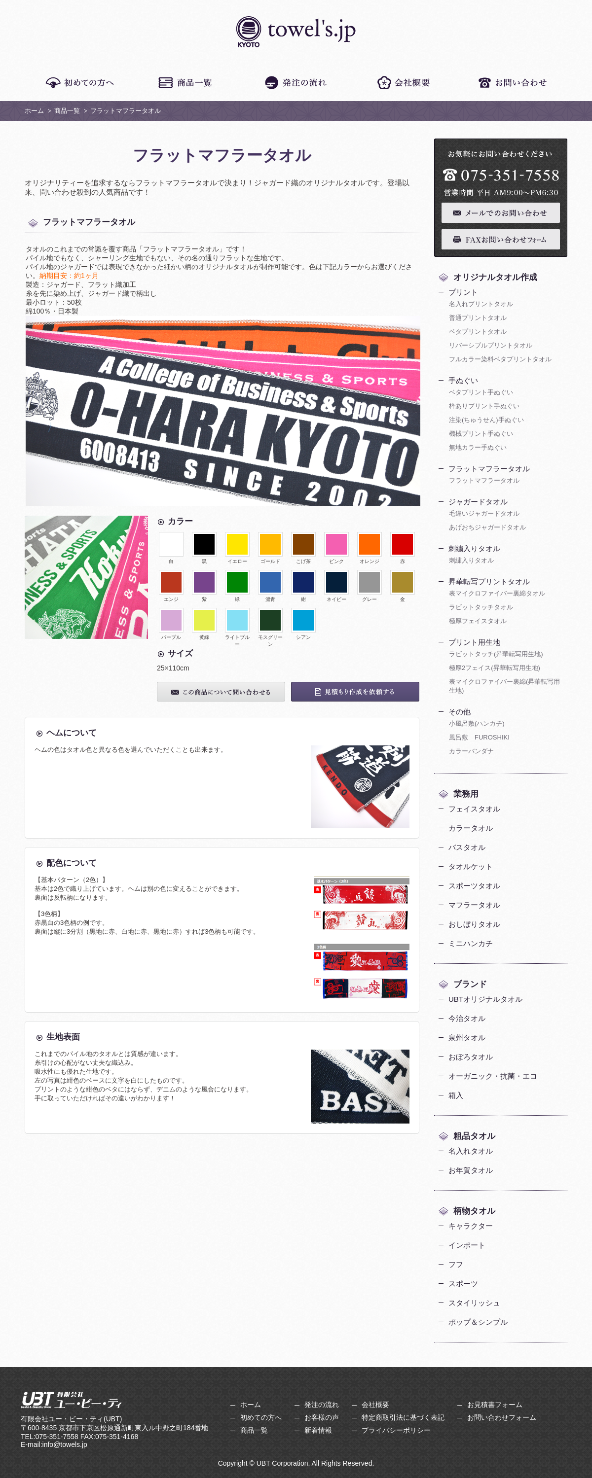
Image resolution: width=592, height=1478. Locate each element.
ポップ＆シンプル (478, 1322)
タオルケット (470, 866)
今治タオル (466, 1018)
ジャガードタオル (478, 501)
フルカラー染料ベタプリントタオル (500, 359)
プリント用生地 (474, 642)
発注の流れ (321, 1404)
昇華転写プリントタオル (489, 581)
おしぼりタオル (474, 924)
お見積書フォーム (494, 1404)
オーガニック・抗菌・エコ (492, 1076)
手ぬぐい (463, 380)
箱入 (455, 1095)
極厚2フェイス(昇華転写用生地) (494, 667)
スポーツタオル (474, 885)
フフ (455, 1264)
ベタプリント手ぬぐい (481, 392)
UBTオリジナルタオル (485, 999)
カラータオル (470, 828)
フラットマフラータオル (489, 468)
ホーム (34, 110)
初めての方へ (261, 1417)
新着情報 (318, 1430)
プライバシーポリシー (396, 1430)
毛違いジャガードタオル (484, 513)
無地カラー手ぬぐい (478, 447)
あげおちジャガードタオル (487, 527)
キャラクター (470, 1226)
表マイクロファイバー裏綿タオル (497, 593)
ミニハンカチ (470, 943)
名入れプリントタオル (481, 304)
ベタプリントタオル (478, 331)
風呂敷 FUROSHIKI (479, 737)
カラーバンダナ (471, 751)
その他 (459, 711)
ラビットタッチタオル (481, 607)
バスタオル (466, 847)
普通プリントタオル (478, 317)
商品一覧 (67, 110)
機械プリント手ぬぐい (481, 433)
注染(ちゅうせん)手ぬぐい (486, 419)
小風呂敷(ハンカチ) (477, 723)
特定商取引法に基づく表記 (403, 1417)
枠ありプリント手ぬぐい (484, 406)
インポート (466, 1245)
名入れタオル (470, 1151)
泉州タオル (466, 1037)
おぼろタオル (470, 1057)
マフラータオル (474, 905)
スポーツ (463, 1283)
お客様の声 (321, 1417)
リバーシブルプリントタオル (490, 345)
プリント (463, 292)
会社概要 (375, 1404)
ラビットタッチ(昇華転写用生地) (496, 654)
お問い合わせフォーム (501, 1417)
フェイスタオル (474, 809)
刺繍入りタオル (474, 548)
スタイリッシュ (474, 1303)
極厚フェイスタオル (478, 621)
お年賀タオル (470, 1170)
